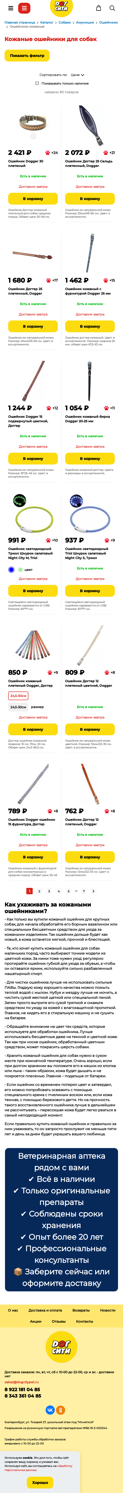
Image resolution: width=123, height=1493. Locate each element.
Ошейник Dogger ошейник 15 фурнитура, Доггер (31, 822)
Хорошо (40, 1483)
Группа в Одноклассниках (60, 1410)
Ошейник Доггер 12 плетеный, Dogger (81, 822)
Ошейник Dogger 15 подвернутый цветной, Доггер (28, 421)
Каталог (24, 8)
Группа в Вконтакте (50, 1410)
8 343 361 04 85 (23, 1396)
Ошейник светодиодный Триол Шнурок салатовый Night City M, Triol (30, 553)
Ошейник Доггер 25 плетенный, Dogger (25, 291)
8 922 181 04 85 (22, 1389)
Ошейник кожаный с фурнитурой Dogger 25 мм (88, 291)
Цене (75, 75)
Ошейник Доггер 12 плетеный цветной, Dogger (88, 683)
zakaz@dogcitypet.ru (22, 1382)
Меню (11, 8)
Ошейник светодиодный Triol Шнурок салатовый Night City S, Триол (86, 553)
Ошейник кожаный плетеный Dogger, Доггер (30, 683)
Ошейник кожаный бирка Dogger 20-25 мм (87, 419)
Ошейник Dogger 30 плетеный (25, 163)
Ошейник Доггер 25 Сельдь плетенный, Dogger (88, 163)
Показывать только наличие (65, 83)
